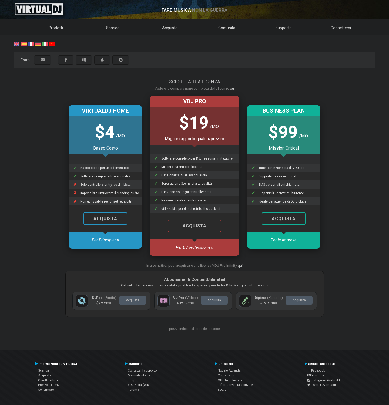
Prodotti (56, 28)
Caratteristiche (48, 380)
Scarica (112, 28)
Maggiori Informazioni (251, 285)
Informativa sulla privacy (236, 385)
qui (232, 88)
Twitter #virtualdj (321, 385)
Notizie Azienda (229, 370)
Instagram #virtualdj (324, 380)
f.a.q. (131, 380)
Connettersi (341, 28)
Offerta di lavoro (230, 380)
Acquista (169, 28)
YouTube (315, 375)
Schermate (46, 390)
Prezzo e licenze (49, 385)
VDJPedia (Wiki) (139, 385)
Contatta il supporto (142, 370)
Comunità (226, 28)
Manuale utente (139, 375)
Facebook (316, 370)
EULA (222, 390)
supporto (284, 28)
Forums (133, 390)
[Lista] (127, 185)
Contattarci (226, 375)
